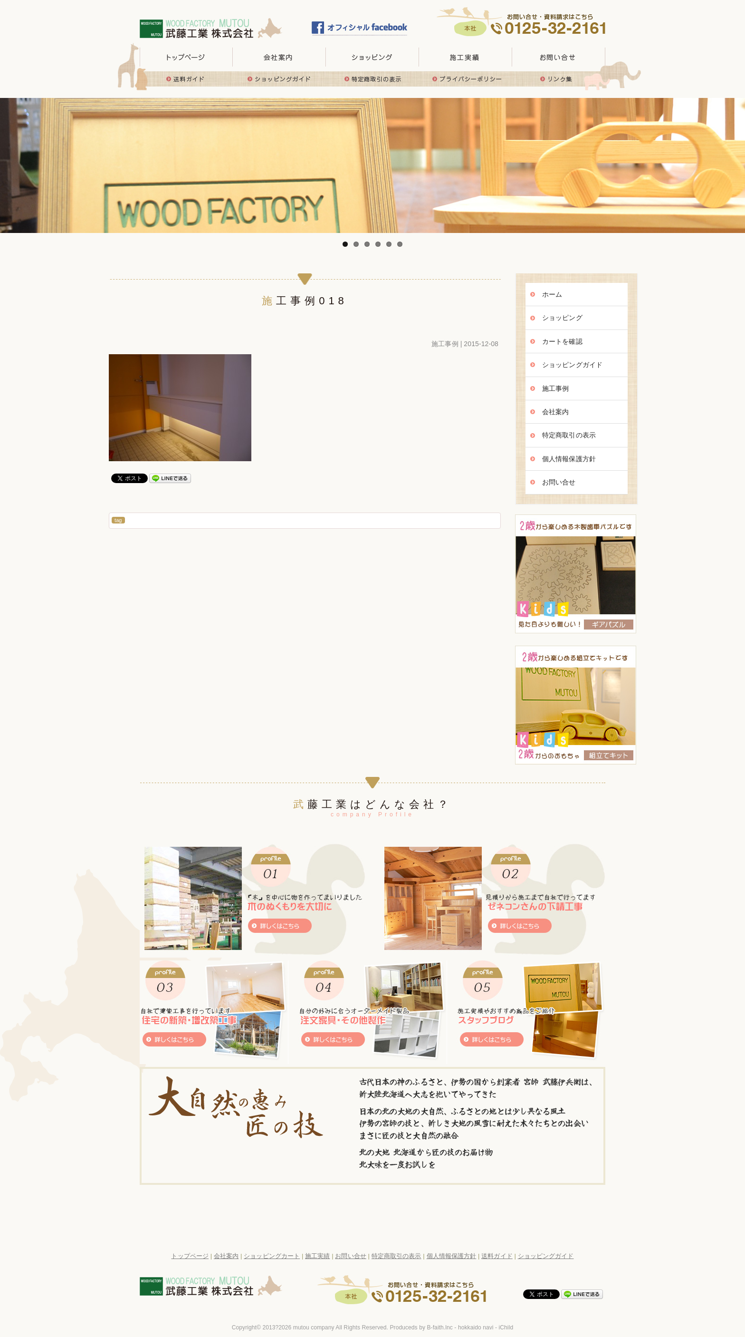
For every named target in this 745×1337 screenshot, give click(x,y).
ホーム (552, 294)
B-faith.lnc (439, 1327)
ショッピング (562, 317)
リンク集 (558, 79)
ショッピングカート (272, 1255)
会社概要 (279, 57)
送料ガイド (186, 79)
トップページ (186, 57)
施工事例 (444, 344)
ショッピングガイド (279, 79)
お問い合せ (558, 57)
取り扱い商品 (372, 57)
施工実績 (465, 57)
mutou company (313, 1327)
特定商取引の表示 (372, 79)
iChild (506, 1327)
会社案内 (555, 412)
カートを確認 (562, 341)
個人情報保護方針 (569, 459)
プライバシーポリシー (465, 79)
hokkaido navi (476, 1327)
